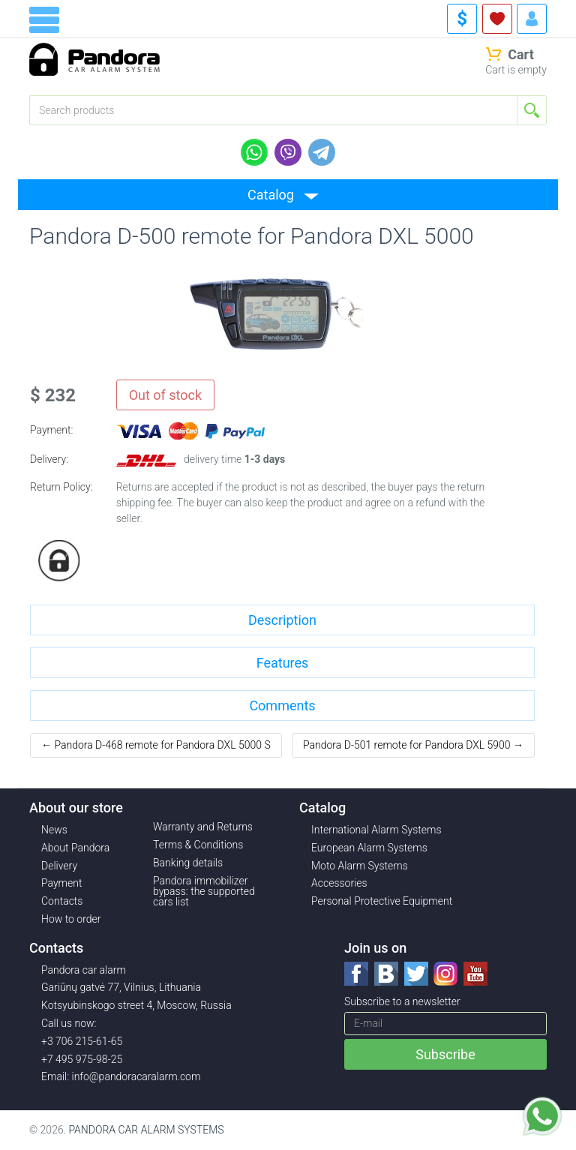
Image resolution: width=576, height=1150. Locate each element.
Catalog (271, 195)
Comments (282, 705)
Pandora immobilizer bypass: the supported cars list (204, 891)
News (54, 830)
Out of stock (165, 395)
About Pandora (75, 848)
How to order (71, 919)
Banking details (188, 863)
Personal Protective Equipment (381, 901)
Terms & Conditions (198, 845)
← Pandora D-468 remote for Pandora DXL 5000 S (156, 745)
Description (282, 620)
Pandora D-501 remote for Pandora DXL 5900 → (413, 745)
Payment (61, 883)
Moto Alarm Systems (359, 866)
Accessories (339, 883)
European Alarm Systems (369, 848)
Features (282, 663)
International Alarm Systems (376, 830)
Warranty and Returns (203, 827)
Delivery (59, 866)
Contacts (61, 901)
